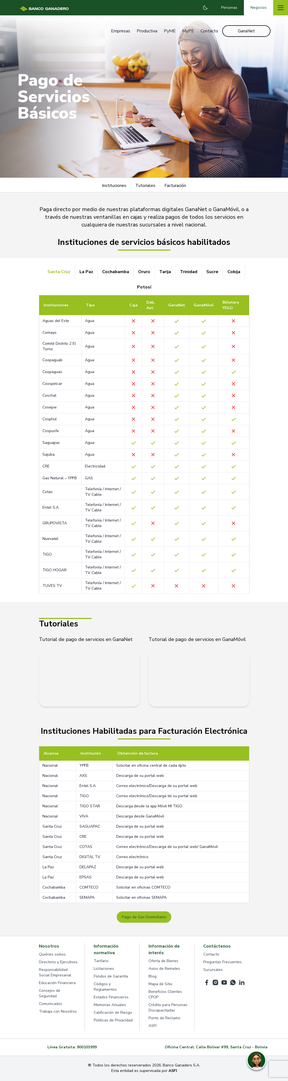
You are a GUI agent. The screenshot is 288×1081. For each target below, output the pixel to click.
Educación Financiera (57, 983)
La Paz (86, 272)
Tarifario (101, 961)
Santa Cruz (58, 272)
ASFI (152, 1026)
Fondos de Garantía (111, 977)
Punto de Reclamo (164, 1018)
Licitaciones (104, 969)
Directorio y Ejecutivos (58, 962)
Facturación (175, 186)
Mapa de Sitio (160, 984)
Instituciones (114, 186)
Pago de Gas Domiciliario (144, 917)
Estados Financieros (111, 998)
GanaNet (246, 31)
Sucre (212, 272)
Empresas (119, 31)
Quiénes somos (52, 955)
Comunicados (50, 1004)
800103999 (87, 1048)
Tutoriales (145, 186)
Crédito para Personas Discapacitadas (168, 1008)
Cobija (233, 272)
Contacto (208, 31)
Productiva (145, 31)
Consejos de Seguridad (49, 994)
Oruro (144, 272)
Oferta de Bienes (163, 961)
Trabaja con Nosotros (58, 1012)
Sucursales (213, 970)
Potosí (144, 287)
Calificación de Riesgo (113, 1013)
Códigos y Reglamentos (105, 987)
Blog (152, 977)
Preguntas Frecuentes (222, 962)
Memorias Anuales (110, 1005)
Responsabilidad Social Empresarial (55, 973)
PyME (168, 31)
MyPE (187, 31)
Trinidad (188, 272)
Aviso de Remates (164, 969)
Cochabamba (115, 272)
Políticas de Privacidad (113, 1021)
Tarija (165, 272)
